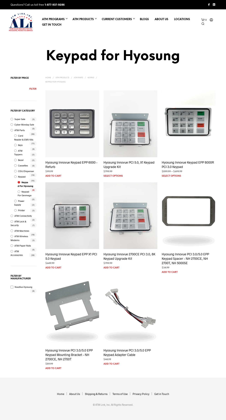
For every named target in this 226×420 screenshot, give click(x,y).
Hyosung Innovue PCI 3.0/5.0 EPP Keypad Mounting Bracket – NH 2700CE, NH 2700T (69, 354)
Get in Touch (51, 24)
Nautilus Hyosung (23, 287)
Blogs (144, 19)
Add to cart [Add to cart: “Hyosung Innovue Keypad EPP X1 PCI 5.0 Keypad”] (53, 268)
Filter (33, 89)
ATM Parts (19, 130)
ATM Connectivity (23, 215)
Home (48, 78)
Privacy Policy (141, 393)
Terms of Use (120, 393)
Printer (21, 210)
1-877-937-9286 (55, 4)
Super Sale (19, 119)
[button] (204, 20)
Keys (20, 145)
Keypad (22, 176)
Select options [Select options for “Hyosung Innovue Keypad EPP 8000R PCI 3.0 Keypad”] (171, 176)
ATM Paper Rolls (22, 245)
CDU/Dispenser (26, 171)
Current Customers (117, 19)
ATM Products (83, 19)
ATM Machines (21, 230)
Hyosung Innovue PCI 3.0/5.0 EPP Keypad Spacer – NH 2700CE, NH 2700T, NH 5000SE (185, 258)
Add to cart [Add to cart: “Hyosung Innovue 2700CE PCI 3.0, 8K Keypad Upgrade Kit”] (111, 268)
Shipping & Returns (96, 393)
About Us (161, 19)
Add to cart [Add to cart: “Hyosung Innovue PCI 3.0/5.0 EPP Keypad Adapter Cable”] (111, 364)
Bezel (20, 160)
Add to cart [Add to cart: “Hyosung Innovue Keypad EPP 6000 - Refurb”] (53, 176)
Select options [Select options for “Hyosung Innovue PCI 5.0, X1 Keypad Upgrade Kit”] (113, 176)
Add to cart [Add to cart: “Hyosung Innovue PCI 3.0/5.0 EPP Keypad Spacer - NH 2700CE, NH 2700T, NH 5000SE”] (170, 272)
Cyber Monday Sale (24, 124)
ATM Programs (53, 19)
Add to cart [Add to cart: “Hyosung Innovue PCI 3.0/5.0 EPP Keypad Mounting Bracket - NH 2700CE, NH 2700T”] (53, 368)
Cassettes (23, 165)
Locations (182, 19)
